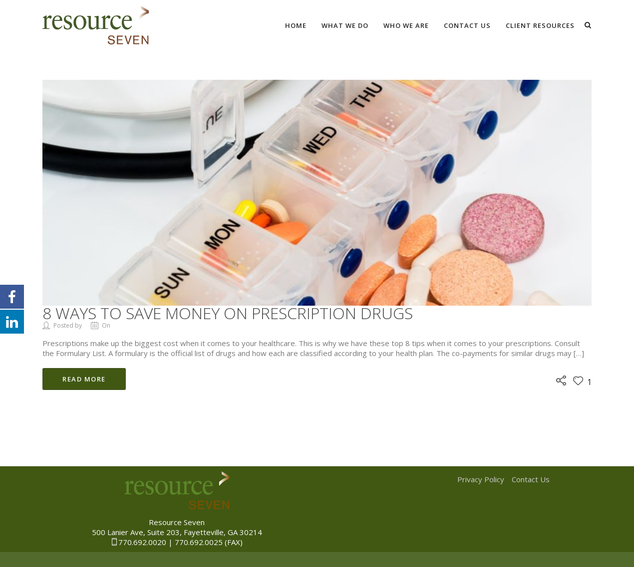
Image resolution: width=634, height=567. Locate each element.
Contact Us (467, 25)
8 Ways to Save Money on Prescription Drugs (227, 313)
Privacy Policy (480, 479)
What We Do (344, 25)
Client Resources (540, 25)
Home (296, 25)
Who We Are (406, 25)
